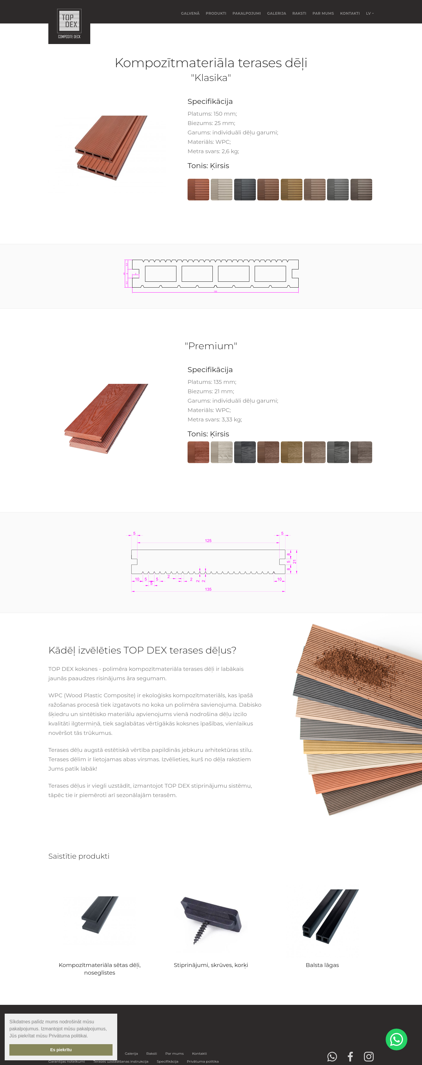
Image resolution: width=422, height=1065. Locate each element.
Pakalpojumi (247, 13)
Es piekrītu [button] (61, 1049)
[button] (90, 1036)
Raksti (299, 13)
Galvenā (190, 13)
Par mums (323, 13)
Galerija (276, 13)
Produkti (216, 13)
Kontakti (350, 13)
